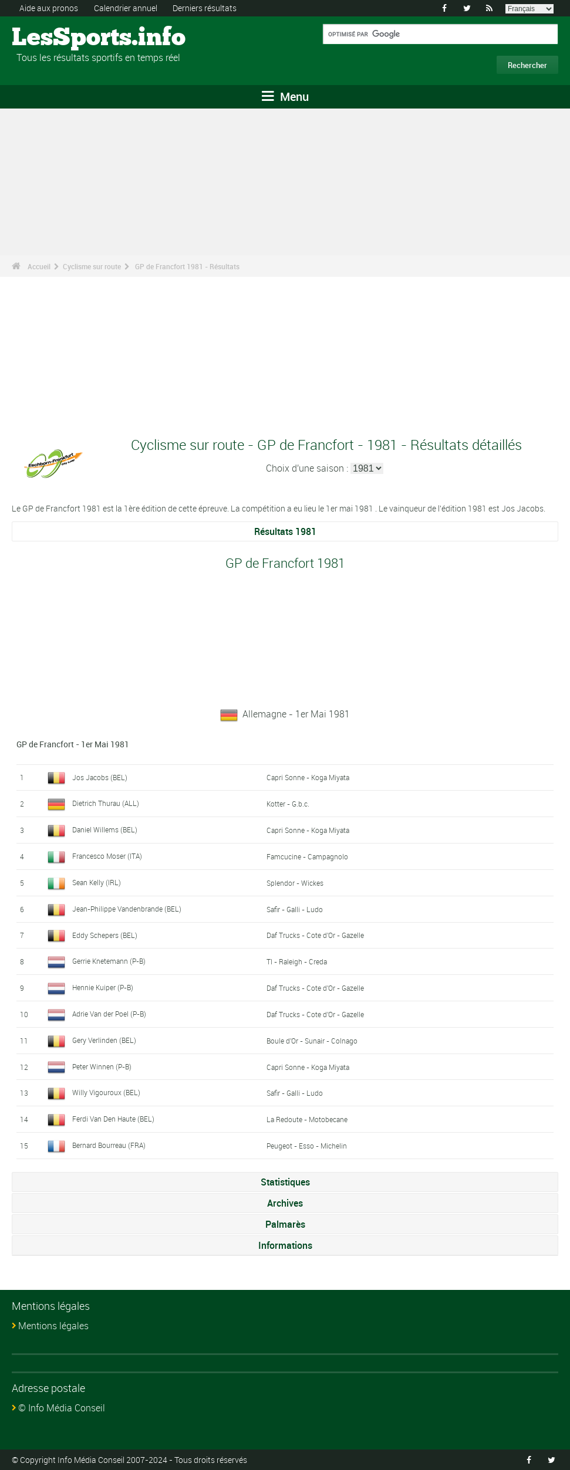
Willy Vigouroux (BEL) (106, 1092)
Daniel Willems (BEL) (104, 829)
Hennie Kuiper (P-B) (102, 987)
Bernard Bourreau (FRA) (109, 1145)
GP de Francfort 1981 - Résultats (187, 266)
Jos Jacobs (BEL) (99, 777)
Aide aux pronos (48, 7)
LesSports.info (56, 38)
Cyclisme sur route (92, 266)
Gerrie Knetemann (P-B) (109, 961)
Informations (285, 1245)
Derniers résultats (205, 7)
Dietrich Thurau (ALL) (105, 803)
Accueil (39, 266)
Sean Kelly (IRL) (96, 882)
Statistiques (285, 1182)
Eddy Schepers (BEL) (104, 935)
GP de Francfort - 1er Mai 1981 (72, 744)
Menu (285, 96)
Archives (285, 1203)
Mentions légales (53, 1325)
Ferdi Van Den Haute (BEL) (113, 1118)
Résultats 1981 (285, 531)
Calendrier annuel (125, 7)
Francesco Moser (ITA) (107, 856)
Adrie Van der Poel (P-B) (109, 1013)
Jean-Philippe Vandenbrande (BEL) (126, 908)
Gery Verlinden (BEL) (104, 1040)
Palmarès (285, 1224)
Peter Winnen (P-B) (101, 1066)
